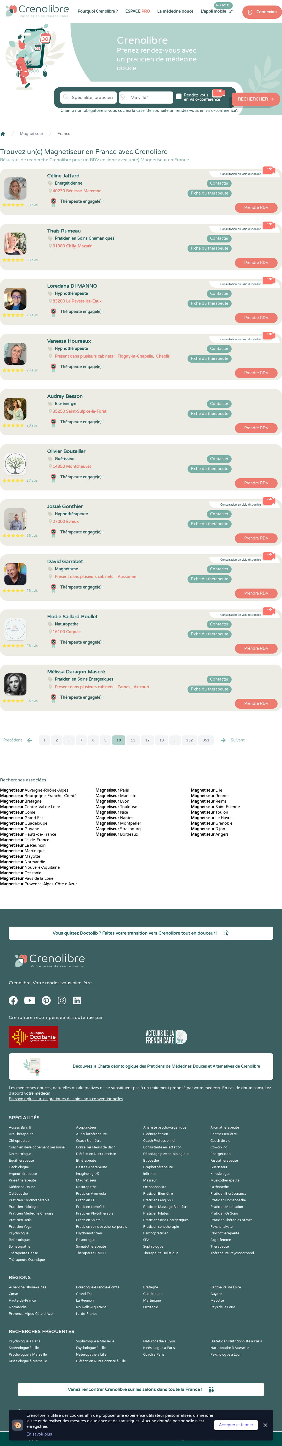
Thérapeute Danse (23, 1253)
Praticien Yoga (20, 1227)
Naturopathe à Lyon (159, 1341)
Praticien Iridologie (24, 1207)
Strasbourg (118, 829)
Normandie (22, 862)
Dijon (208, 829)
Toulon (209, 812)
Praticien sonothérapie (161, 1227)
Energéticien (220, 1154)
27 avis (32, 480)
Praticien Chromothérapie (29, 1200)
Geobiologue (19, 1167)
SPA (146, 1240)
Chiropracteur (20, 1141)
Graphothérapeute (158, 1167)
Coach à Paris (153, 1354)
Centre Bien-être (223, 1134)
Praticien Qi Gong (224, 1213)
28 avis (32, 425)
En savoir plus (39, 1434)
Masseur (150, 1180)
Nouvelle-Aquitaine (30, 867)
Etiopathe (151, 1160)
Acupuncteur (86, 1127)
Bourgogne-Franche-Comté (38, 796)
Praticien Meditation (226, 1207)
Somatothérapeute (91, 1246)
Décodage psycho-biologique (166, 1154)
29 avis (32, 205)
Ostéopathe (18, 1194)
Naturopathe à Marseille (229, 1348)
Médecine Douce (22, 1187)
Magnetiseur (31, 133)
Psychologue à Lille (91, 1348)
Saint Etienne (215, 807)
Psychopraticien (155, 1233)
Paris (112, 790)
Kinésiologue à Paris (159, 1348)
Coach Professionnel (159, 1141)
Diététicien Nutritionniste (96, 1154)
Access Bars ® (20, 1127)
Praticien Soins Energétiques (166, 1220)
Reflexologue (19, 1240)
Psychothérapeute (224, 1233)
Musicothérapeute (225, 1180)
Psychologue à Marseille (28, 1354)
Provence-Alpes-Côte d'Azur (38, 884)
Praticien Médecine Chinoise (31, 1213)
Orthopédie (219, 1187)
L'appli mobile (217, 11)
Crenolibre (20, 983)
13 (161, 740)
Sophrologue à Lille (24, 1348)
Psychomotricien (89, 1233)
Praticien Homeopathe (228, 1200)
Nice (112, 812)
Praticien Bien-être (158, 1194)
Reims (209, 801)
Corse (17, 812)
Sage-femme (220, 1240)
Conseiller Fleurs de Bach (95, 1147)
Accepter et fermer (236, 1425)
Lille (206, 790)
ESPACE (137, 11)
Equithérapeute (21, 1160)
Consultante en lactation (162, 1147)
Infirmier (150, 1174)
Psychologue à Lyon (225, 1354)
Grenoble (211, 823)
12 (147, 740)
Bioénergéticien (155, 1134)
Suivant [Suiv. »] (232, 740)
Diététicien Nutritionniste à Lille (101, 1361)
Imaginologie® (87, 1174)
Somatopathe (19, 1246)
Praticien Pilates (156, 1213)
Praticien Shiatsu (89, 1220)
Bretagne (21, 801)
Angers (210, 834)
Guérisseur (218, 1167)
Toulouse (116, 807)
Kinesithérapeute (22, 1180)
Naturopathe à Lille (91, 1354)
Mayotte (20, 856)
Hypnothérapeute (23, 1174)
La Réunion (23, 845)
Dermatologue (20, 1154)
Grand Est (21, 818)
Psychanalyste (221, 1227)
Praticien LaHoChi (90, 1207)
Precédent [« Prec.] (18, 740)
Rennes (210, 796)
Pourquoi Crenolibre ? (98, 11)
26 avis (32, 536)
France (64, 133)
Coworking (218, 1147)
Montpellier (118, 823)
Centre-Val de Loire (30, 807)
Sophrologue (153, 1246)
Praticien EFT (86, 1200)
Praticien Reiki (20, 1220)
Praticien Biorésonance (228, 1194)
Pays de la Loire (26, 878)
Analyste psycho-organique (164, 1127)
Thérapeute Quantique (27, 1260)
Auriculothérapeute (91, 1134)
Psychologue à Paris (24, 1341)
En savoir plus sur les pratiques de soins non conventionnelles (66, 1099)
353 (206, 740)
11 (133, 740)
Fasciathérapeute (224, 1160)
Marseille (116, 796)
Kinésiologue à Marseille (28, 1361)
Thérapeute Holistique (160, 1253)
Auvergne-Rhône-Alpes (34, 790)
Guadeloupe (23, 823)
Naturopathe (86, 1187)
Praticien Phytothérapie (94, 1213)
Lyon (112, 801)
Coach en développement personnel (37, 1147)
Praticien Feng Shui (158, 1200)
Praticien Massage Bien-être (165, 1207)
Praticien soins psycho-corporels (101, 1227)
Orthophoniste (154, 1187)
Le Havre (211, 818)
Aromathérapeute (224, 1127)
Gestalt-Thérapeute (91, 1167)
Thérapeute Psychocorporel (232, 1253)
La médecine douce (175, 11)
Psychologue (19, 1233)
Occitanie (20, 873)
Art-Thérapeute (21, 1134)
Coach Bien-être (88, 1141)
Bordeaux (117, 834)
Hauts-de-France (28, 834)
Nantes (114, 818)
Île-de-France (24, 840)
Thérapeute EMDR (91, 1253)
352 (189, 740)
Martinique (22, 851)
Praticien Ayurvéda (91, 1194)
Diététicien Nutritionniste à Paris (236, 1341)
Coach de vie (220, 1141)
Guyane (19, 829)
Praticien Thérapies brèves (231, 1220)
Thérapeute (219, 1246)
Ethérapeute (86, 1160)
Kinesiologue (220, 1174)
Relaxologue (86, 1240)
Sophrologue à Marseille (95, 1341)
